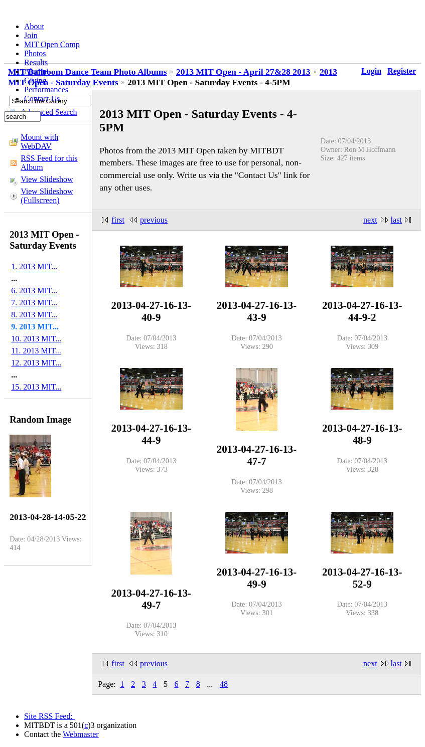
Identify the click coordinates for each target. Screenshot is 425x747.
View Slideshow (47, 179)
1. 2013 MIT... (34, 266)
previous (154, 220)
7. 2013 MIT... (34, 302)
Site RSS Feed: (49, 716)
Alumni (36, 71)
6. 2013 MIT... (34, 290)
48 (224, 684)
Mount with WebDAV (39, 141)
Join (31, 35)
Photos (35, 53)
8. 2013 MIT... (34, 314)
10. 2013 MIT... (36, 338)
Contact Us (42, 98)
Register (401, 71)
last (396, 220)
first (117, 220)
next (370, 220)
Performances (46, 89)
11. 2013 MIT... (36, 350)
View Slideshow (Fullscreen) (47, 196)
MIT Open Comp (52, 44)
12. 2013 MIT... (36, 362)
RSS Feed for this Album (49, 162)
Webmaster (81, 734)
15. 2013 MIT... (36, 387)
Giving (35, 80)
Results (36, 62)
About (34, 26)
